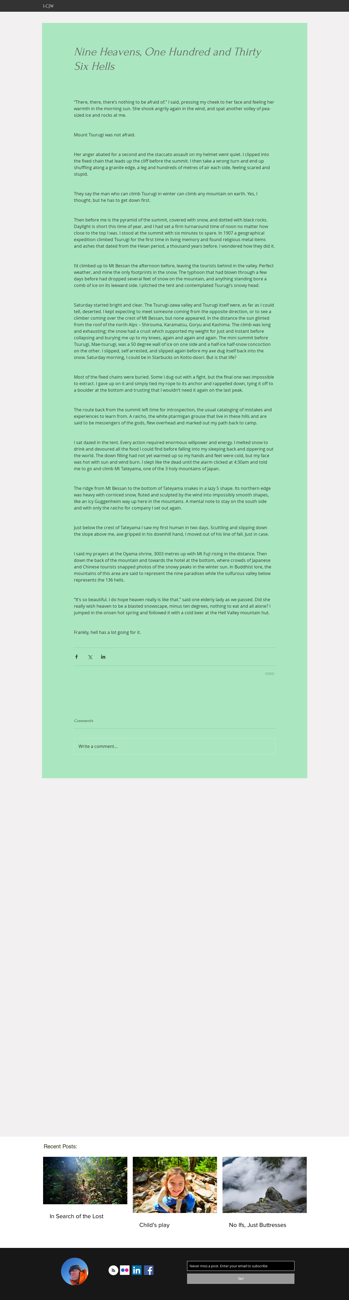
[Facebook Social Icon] (149, 1270)
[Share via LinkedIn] (103, 656)
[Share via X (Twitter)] (89, 656)
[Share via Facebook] (76, 656)
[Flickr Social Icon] (125, 1270)
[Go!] (240, 1279)
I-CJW (48, 6)
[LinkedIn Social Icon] (137, 1270)
